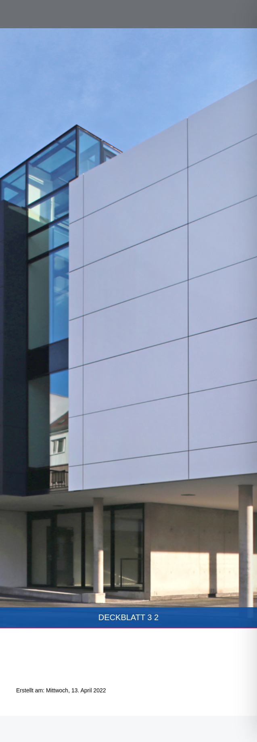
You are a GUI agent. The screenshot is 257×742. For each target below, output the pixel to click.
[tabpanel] (128, 328)
